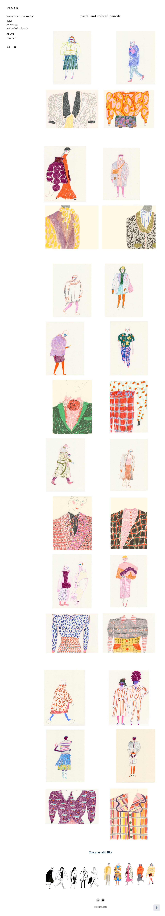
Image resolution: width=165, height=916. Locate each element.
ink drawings (12, 25)
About (10, 34)
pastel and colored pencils (17, 28)
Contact (12, 38)
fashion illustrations (20, 16)
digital (9, 21)
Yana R (12, 8)
